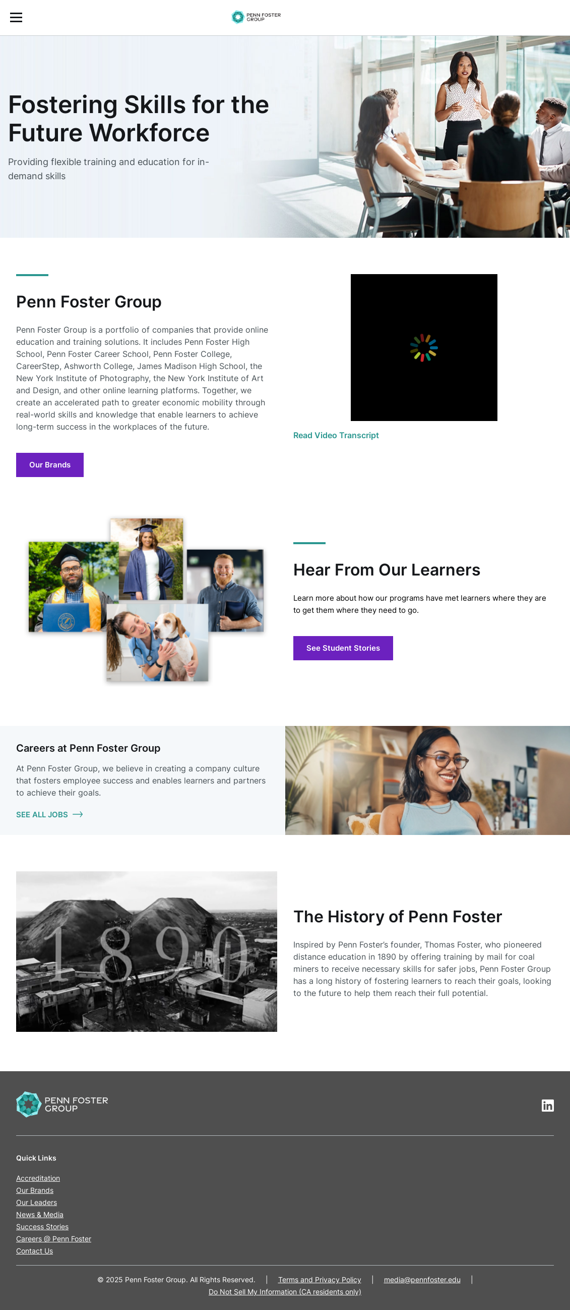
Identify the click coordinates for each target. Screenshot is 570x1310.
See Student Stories (343, 648)
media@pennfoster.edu (422, 1279)
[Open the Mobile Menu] (16, 17)
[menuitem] (285, 17)
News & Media (40, 1214)
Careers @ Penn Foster (53, 1238)
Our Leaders (36, 1202)
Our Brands (50, 464)
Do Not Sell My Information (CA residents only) (285, 1291)
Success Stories (42, 1226)
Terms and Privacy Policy (319, 1279)
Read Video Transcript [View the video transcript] (336, 435)
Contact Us (34, 1250)
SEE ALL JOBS (49, 815)
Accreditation (38, 1178)
